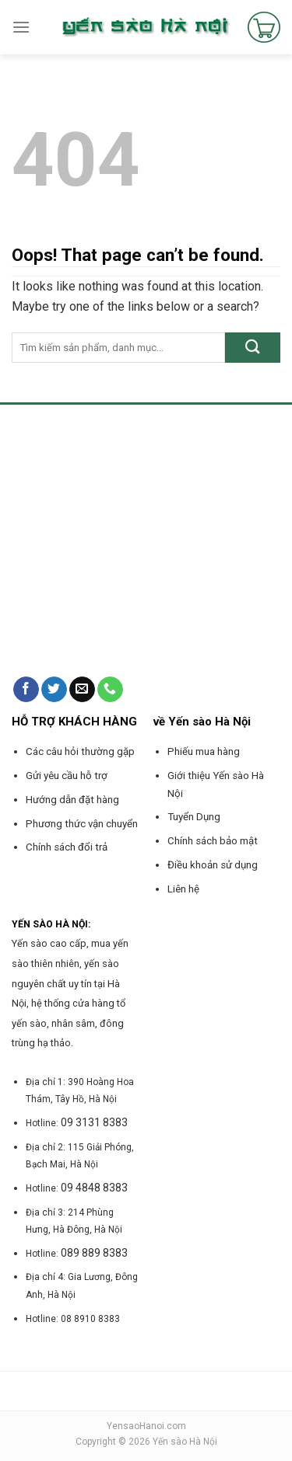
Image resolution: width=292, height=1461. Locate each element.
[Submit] (252, 347)
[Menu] (21, 27)
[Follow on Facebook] (26, 690)
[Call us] (110, 690)
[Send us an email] (82, 690)
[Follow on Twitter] (54, 690)
